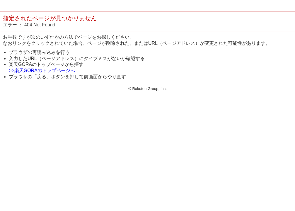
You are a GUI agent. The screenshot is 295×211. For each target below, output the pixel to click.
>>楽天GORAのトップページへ (42, 70)
